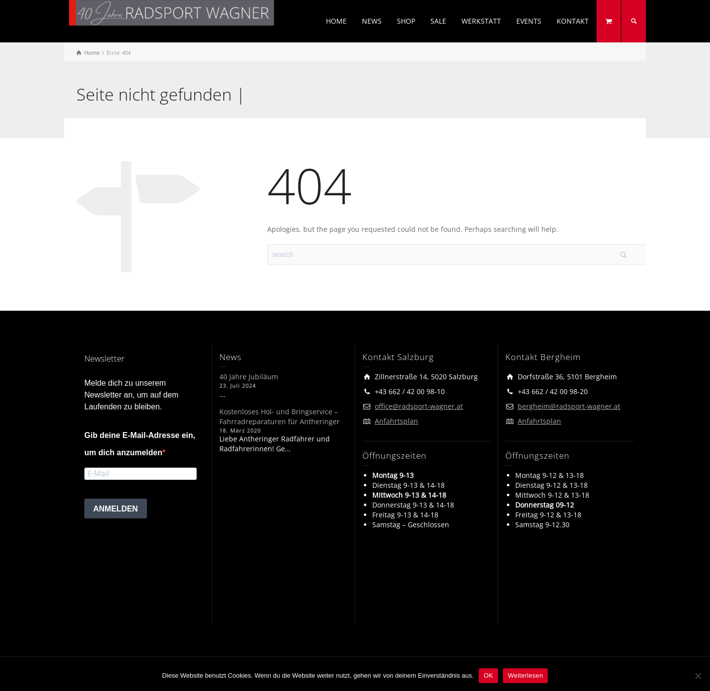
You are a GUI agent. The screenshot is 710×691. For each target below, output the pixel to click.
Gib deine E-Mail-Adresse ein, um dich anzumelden (139, 444)
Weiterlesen (525, 675)
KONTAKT (573, 21)
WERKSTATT (481, 21)
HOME (336, 21)
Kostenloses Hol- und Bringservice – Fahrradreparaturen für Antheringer (279, 416)
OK (488, 675)
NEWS (372, 21)
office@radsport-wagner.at (419, 406)
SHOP (406, 21)
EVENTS (528, 21)
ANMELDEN (115, 509)
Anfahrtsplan (396, 421)
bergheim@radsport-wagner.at (569, 406)
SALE (438, 21)
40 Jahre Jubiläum (248, 376)
